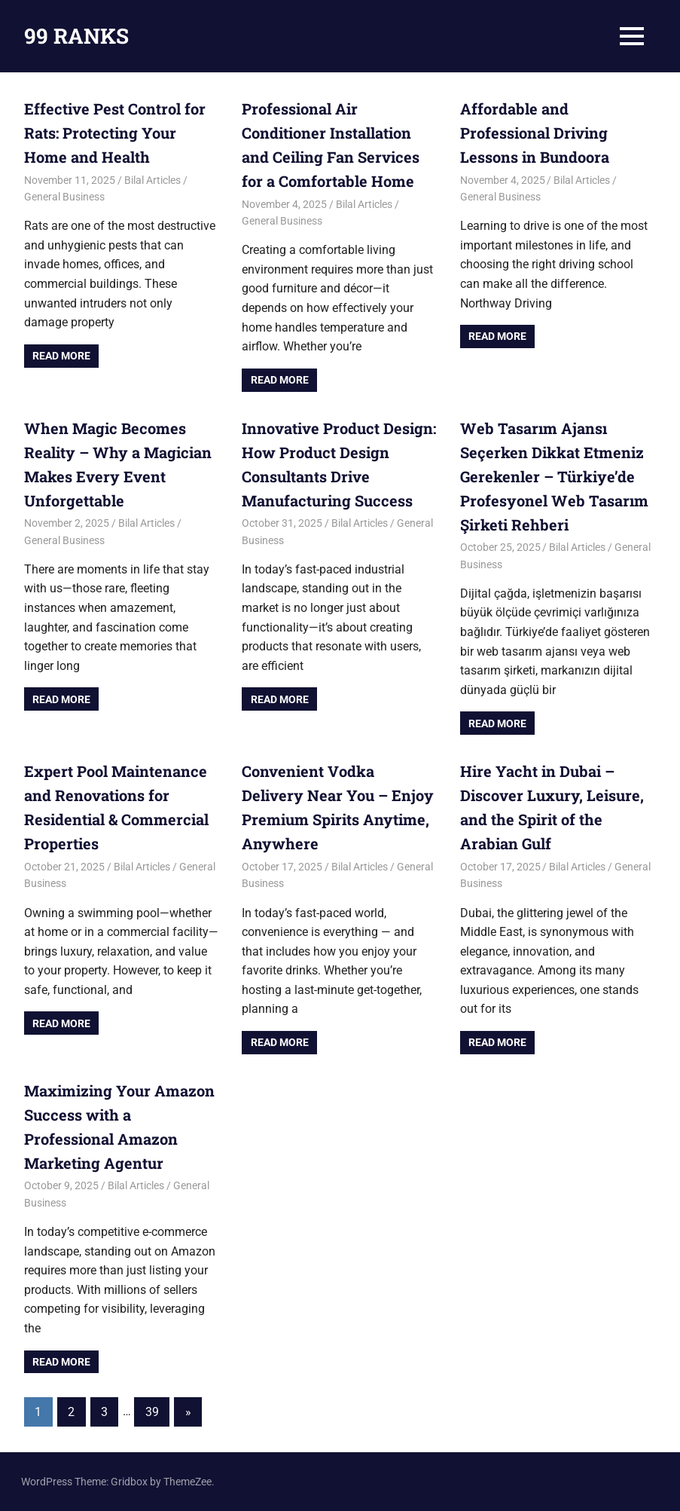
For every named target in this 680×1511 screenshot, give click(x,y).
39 (152, 1412)
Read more (61, 356)
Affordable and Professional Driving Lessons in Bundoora (534, 133)
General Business (64, 197)
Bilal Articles (152, 180)
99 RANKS (76, 36)
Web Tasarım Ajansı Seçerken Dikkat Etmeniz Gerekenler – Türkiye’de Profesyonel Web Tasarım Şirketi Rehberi (554, 476)
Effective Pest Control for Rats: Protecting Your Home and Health (115, 133)
